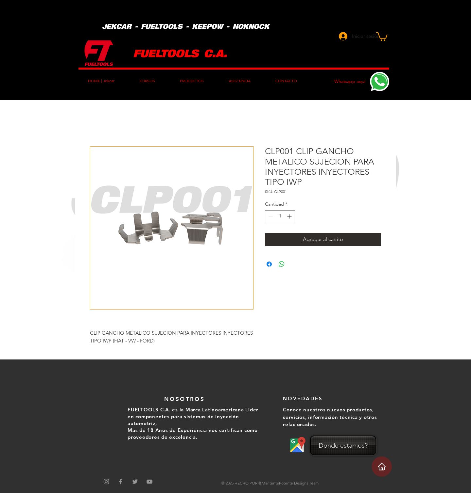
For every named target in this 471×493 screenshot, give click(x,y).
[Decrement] (270, 216)
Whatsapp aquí (349, 81)
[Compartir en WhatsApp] (282, 264)
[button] (382, 36)
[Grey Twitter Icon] (135, 481)
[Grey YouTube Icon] (149, 481)
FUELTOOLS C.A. (180, 52)
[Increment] (290, 216)
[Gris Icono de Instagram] (106, 481)
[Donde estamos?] (343, 445)
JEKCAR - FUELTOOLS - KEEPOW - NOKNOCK (185, 26)
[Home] (382, 466)
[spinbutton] (280, 216)
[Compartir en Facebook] (269, 264)
